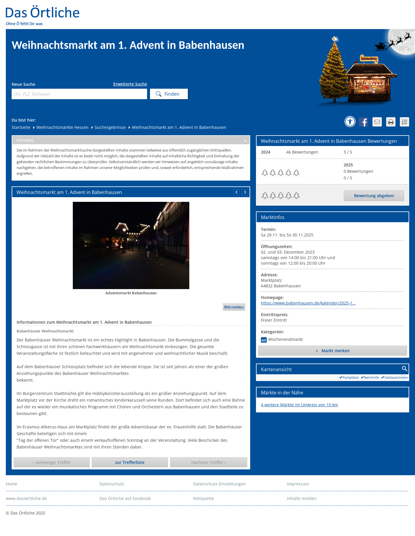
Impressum (298, 484)
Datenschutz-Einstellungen (219, 484)
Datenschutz (112, 484)
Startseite (21, 127)
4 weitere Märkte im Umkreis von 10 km (299, 404)
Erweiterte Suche (130, 84)
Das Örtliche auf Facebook (125, 498)
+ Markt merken (333, 350)
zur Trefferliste (129, 462)
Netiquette (203, 498)
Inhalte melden (302, 498)
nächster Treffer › (208, 462)
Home (11, 484)
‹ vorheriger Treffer (52, 462)
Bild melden (234, 306)
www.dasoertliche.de (26, 498)
